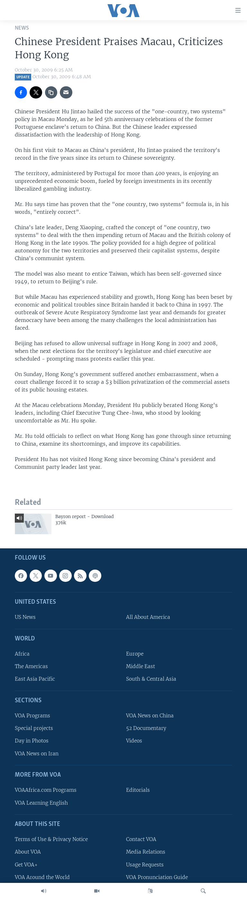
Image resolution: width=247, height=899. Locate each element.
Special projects (34, 728)
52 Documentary (146, 728)
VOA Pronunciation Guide (157, 877)
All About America (148, 617)
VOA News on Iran (37, 754)
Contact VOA (141, 839)
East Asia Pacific (35, 679)
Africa (22, 654)
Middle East (140, 667)
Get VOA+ (26, 865)
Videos (134, 741)
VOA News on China (150, 716)
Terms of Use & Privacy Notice (51, 839)
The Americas (31, 667)
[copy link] (51, 92)
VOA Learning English (41, 803)
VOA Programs (32, 716)
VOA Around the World (42, 877)
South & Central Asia (151, 679)
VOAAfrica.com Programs (46, 790)
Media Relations (145, 852)
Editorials (138, 790)
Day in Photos (32, 741)
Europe (134, 654)
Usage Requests (145, 865)
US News (25, 617)
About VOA (28, 852)
